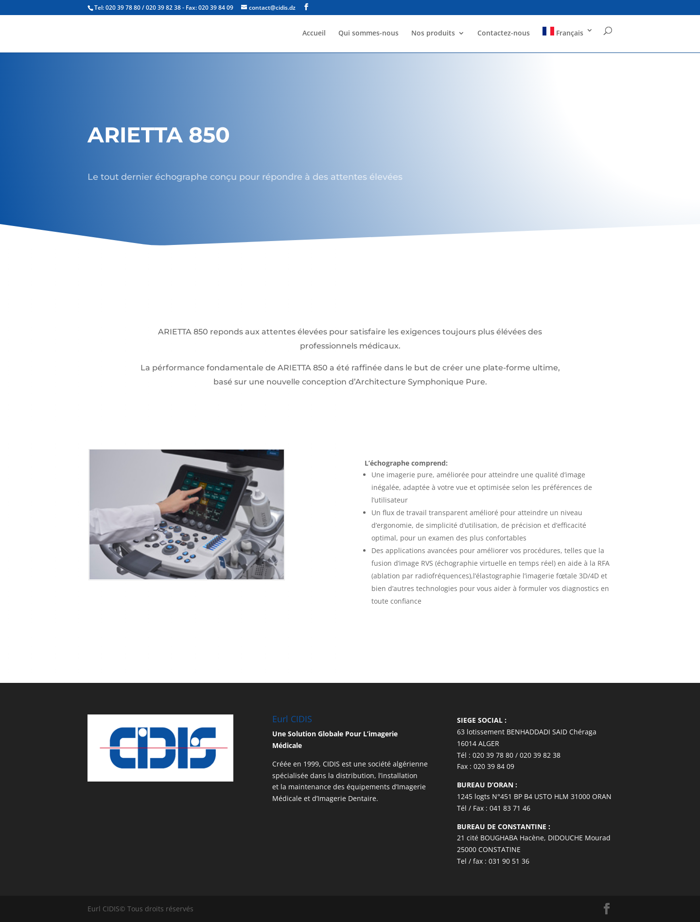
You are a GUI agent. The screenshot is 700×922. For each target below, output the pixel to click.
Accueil (314, 37)
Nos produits (433, 37)
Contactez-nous (503, 37)
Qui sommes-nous (368, 37)
